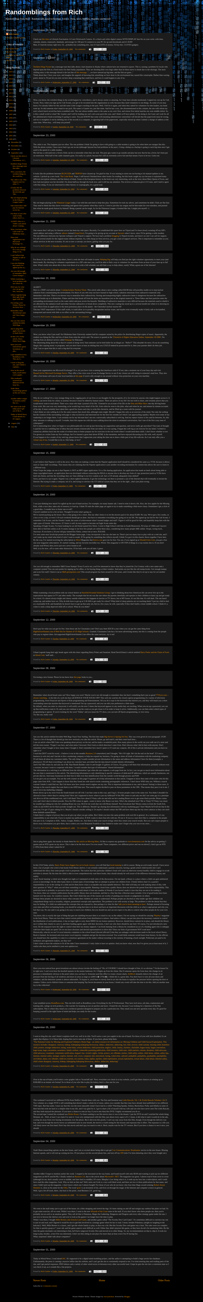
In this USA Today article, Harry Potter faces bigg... (18, 339)
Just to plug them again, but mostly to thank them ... (18, 331)
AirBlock (131, 974)
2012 (11, 96)
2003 (11, 128)
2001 (11, 136)
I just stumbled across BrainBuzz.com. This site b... (19, 357)
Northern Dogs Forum (42, 67)
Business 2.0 (91, 753)
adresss (65, 233)
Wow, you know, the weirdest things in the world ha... (18, 174)
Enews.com (97, 540)
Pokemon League (64, 203)
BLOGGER (66, 173)
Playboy (157, 915)
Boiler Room (73, 1114)
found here (79, 233)
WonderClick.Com (147, 540)
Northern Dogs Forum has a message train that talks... (19, 166)
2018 (11, 82)
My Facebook (11, 52)
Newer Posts (39, 1280)
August (14, 423)
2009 (11, 107)
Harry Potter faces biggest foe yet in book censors (75, 865)
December (15, 142)
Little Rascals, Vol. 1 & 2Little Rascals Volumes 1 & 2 (144, 1100)
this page (79, 376)
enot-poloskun (109, 1297)
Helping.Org (105, 259)
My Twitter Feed (12, 49)
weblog (36, 401)
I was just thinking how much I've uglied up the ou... (18, 265)
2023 (11, 75)
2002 (11, 132)
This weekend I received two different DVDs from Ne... (17, 381)
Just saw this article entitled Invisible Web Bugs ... (18, 323)
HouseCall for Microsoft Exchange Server (50, 373)
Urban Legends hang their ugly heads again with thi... (18, 297)
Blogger (127, 1297)
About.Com (40, 655)
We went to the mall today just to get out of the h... (18, 409)
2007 (11, 114)
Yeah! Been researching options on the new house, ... (19, 391)
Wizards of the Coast (99, 1211)
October (14, 149)
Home (102, 1280)
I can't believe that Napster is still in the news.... (18, 257)
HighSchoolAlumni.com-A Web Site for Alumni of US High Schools (61, 631)
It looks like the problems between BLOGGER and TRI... (18, 191)
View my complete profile (15, 38)
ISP (121, 1153)
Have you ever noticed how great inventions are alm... (18, 347)
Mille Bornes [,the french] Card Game (71, 1220)
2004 (11, 125)
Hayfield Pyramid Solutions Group (96, 593)
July (13, 427)
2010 (11, 104)
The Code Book (66, 176)
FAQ (65, 1188)
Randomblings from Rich (44, 12)
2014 (11, 89)
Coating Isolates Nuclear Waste (73, 290)
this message (81, 72)
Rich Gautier (14, 34)
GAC (63, 1258)
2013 (11, 93)
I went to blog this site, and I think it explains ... (18, 365)
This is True (10, 60)
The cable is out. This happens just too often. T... (18, 182)
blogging (115, 236)
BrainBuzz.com (57, 1003)
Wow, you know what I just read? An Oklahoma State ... (19, 231)
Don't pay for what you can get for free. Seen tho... (17, 289)
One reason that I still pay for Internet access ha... (18, 208)
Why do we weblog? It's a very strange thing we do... (18, 249)
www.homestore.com (136, 841)
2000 (11, 139)
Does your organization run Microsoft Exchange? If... (18, 240)
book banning (115, 865)
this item (45, 39)
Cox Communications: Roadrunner (126, 1150)
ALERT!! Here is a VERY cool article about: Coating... (18, 223)
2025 (11, 72)
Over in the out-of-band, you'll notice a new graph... (18, 372)
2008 (11, 111)
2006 (11, 118)
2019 (11, 79)
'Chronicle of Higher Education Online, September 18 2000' (137, 337)
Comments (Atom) (50, 1286)
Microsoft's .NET (112, 1177)
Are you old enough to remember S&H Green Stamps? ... (18, 273)
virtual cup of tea (40, 440)
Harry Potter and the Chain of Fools (154, 652)
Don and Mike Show (139, 403)
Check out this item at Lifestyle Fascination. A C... (19, 158)
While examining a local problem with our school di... (19, 281)
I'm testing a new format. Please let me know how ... (18, 305)
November (15, 146)
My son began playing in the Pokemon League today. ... (19, 200)
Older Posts (164, 1280)
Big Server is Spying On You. (116, 737)
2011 (11, 100)
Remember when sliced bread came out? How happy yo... (18, 314)
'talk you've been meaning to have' (132, 904)
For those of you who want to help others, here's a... (18, 216)
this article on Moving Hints (87, 841)
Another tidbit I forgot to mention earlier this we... (19, 401)
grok (79, 1188)
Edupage (68, 340)
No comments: (80, 49)
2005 (11, 121)
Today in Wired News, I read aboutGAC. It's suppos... (19, 416)
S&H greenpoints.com (71, 572)
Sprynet (121, 233)
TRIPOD (78, 173)
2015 (11, 86)
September (15, 153)
